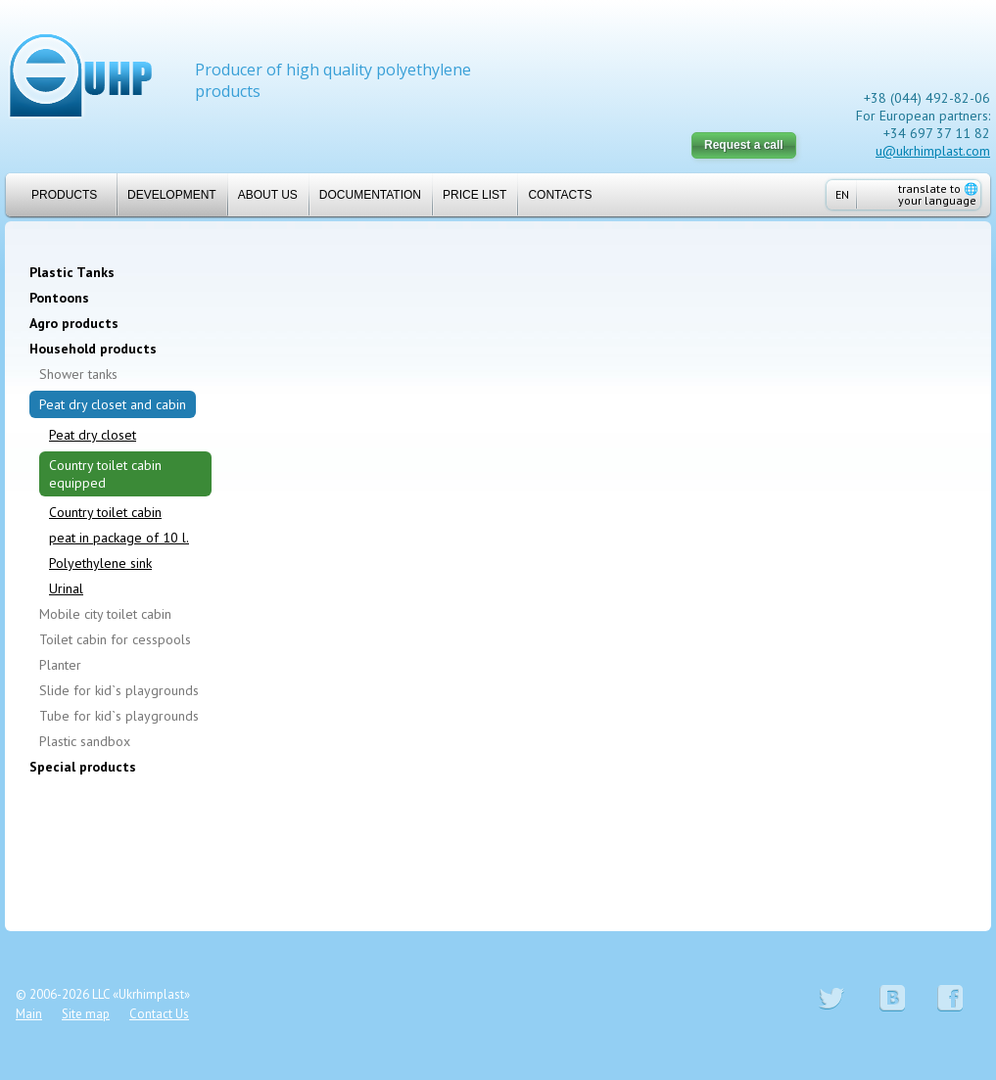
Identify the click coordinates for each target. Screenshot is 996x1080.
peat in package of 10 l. (119, 537)
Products (56, 194)
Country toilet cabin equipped (105, 474)
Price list (474, 195)
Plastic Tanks (72, 272)
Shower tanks (78, 374)
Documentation (370, 195)
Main (29, 1014)
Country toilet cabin (105, 512)
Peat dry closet (92, 435)
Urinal (66, 588)
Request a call (743, 145)
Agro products (74, 323)
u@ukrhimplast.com (933, 151)
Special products (82, 766)
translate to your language (938, 194)
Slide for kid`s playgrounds (119, 690)
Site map (86, 1014)
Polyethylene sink (100, 563)
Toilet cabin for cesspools (115, 639)
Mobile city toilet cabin (105, 614)
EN (842, 194)
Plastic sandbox (84, 741)
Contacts (560, 195)
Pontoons (59, 297)
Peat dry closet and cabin (112, 404)
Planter (60, 665)
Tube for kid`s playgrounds (119, 716)
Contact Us (159, 1014)
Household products (93, 348)
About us (268, 195)
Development (171, 195)
